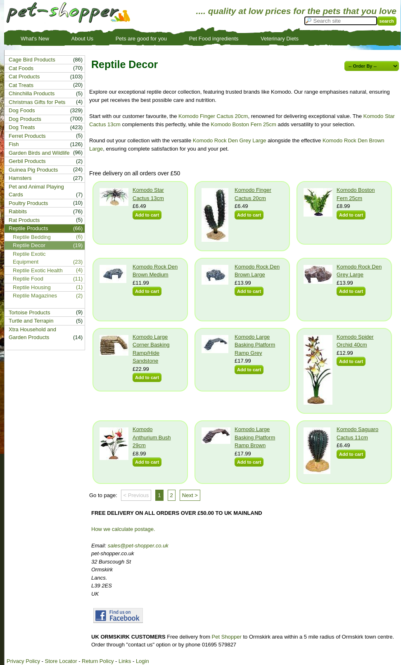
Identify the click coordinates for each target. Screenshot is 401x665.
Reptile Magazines (35, 295)
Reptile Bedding (32, 237)
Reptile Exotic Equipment (29, 258)
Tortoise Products (29, 312)
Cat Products (24, 76)
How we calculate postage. (123, 529)
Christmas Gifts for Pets (37, 102)
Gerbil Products (27, 161)
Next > (190, 495)
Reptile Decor (29, 245)
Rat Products (24, 220)
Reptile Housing (32, 287)
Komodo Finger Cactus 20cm (213, 116)
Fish (14, 144)
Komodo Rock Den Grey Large (229, 140)
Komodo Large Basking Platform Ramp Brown (255, 437)
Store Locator (61, 661)
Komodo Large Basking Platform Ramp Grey (255, 345)
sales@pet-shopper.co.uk (138, 545)
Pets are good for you (141, 38)
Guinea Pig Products (33, 170)
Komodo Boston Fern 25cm (243, 124)
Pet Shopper (227, 637)
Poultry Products (28, 203)
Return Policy (98, 661)
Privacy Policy (23, 661)
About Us (82, 38)
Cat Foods (21, 68)
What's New (35, 38)
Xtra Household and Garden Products (32, 333)
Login (142, 661)
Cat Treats (21, 85)
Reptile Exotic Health (38, 270)
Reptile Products (28, 228)
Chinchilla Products (32, 93)
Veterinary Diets (280, 38)
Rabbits (18, 211)
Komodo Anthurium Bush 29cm (152, 437)
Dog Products (25, 119)
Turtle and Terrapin (31, 321)
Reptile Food (28, 279)
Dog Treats (22, 127)
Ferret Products (27, 136)
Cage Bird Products (32, 60)
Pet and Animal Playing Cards (36, 191)
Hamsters (20, 178)
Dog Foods (22, 110)
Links (125, 661)
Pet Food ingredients (214, 38)
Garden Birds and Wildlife (39, 153)
